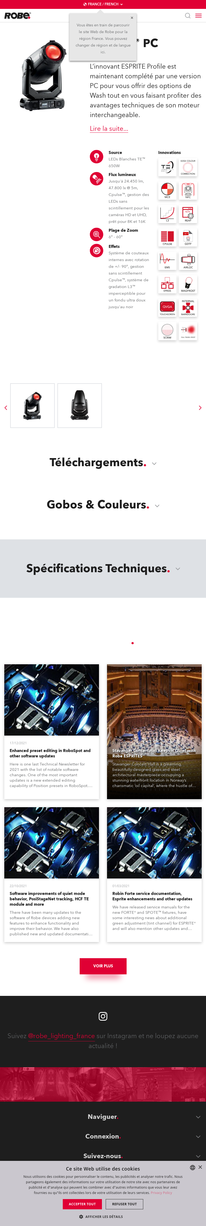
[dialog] (103, 1193)
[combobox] (192, 1167)
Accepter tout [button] (82, 1204)
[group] (5, 408)
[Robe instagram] (103, 1016)
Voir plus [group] (103, 966)
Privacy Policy (161, 1192)
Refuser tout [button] (124, 1204)
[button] (103, 1216)
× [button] (200, 1167)
